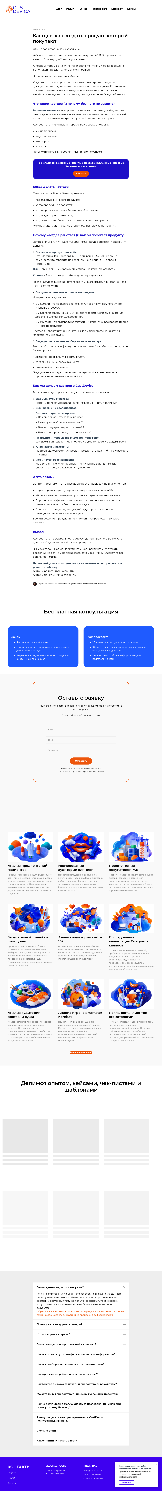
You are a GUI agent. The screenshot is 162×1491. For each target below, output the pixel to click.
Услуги (70, 8)
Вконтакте (12, 1483)
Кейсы (131, 8)
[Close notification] (156, 1464)
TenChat (11, 1478)
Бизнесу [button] (117, 8)
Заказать (81, 173)
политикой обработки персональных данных (81, 771)
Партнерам (99, 8)
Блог (58, 8)
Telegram (12, 1473)
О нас (83, 8)
